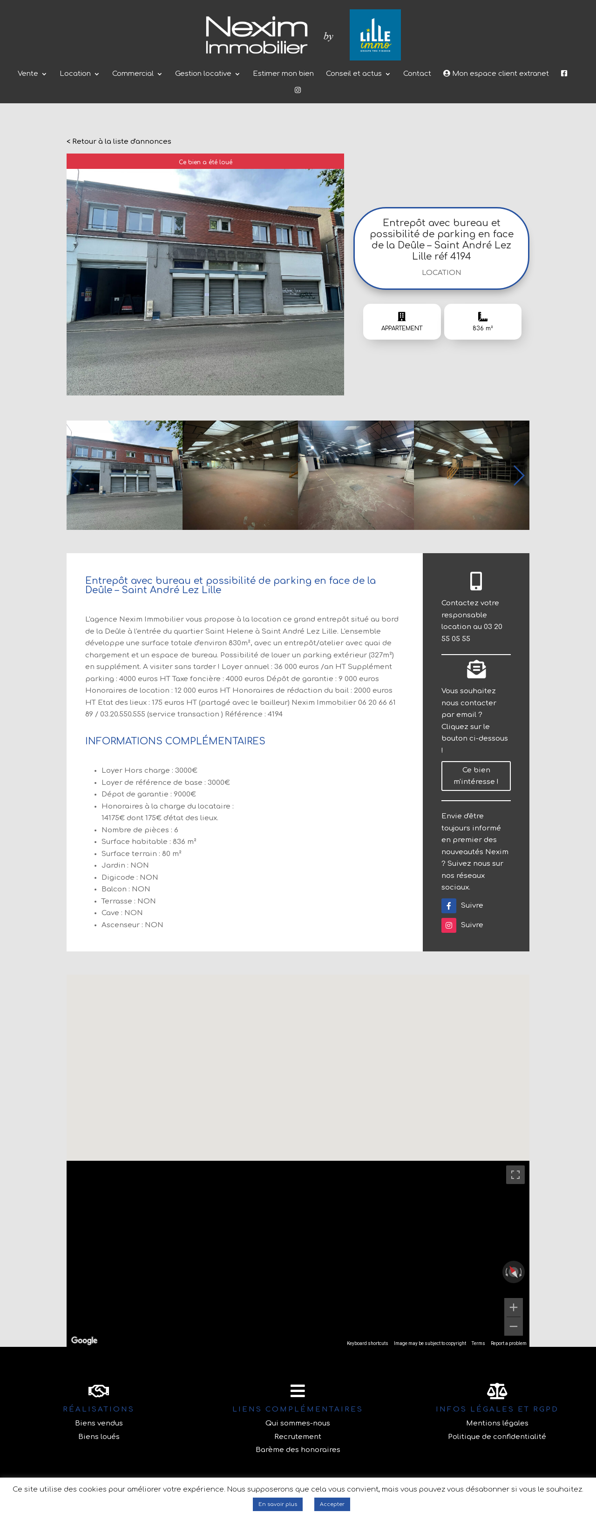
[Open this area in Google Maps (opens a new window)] (84, 1341)
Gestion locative (203, 74)
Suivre (462, 905)
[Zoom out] (513, 1326)
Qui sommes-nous (297, 1423)
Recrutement (297, 1437)
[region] (298, 1254)
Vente (28, 74)
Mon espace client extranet (496, 74)
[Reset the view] (513, 1272)
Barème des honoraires (298, 1450)
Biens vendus (99, 1423)
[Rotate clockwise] (521, 1272)
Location (75, 74)
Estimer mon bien (283, 74)
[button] (518, 475)
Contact (417, 74)
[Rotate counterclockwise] (505, 1272)
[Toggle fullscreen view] (515, 1174)
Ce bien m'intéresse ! (476, 776)
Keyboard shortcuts (367, 1343)
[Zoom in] (513, 1307)
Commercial (133, 74)
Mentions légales (497, 1423)
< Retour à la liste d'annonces (119, 142)
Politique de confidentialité (497, 1437)
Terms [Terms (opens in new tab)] (478, 1343)
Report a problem (509, 1343)
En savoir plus (277, 1504)
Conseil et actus (354, 74)
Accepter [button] (332, 1504)
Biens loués (99, 1437)
